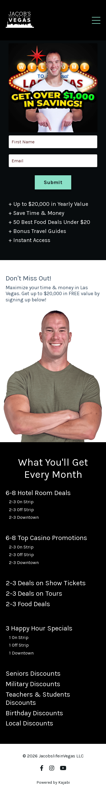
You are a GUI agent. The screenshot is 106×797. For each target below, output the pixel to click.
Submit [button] (53, 183)
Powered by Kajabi (53, 782)
